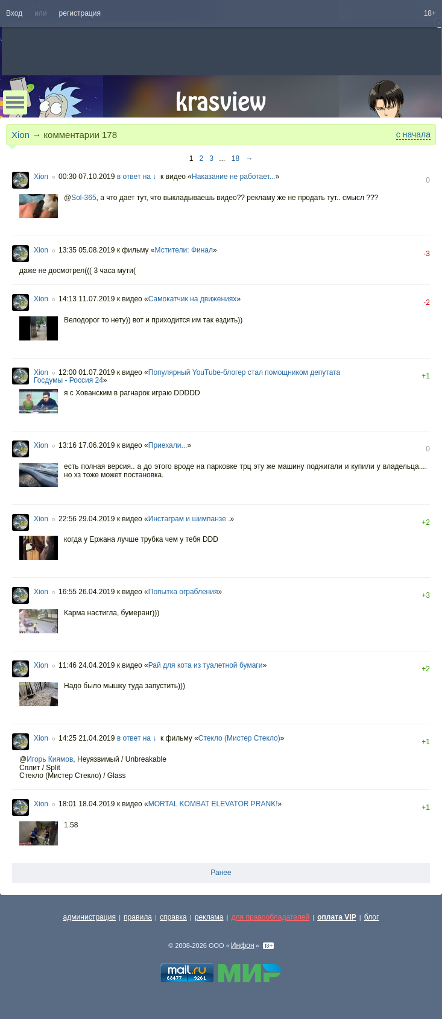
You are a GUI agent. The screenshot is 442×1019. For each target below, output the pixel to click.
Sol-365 (83, 197)
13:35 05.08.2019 (86, 250)
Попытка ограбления (183, 592)
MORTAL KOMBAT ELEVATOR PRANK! (213, 804)
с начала (413, 134)
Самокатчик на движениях (192, 299)
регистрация (80, 13)
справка (173, 917)
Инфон (242, 945)
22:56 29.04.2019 (86, 519)
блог (371, 917)
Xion (20, 135)
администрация (89, 917)
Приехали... (168, 445)
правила (138, 917)
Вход (14, 13)
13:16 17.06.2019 (86, 445)
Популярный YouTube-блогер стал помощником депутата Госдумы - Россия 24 (187, 376)
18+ (430, 13)
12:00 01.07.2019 (86, 372)
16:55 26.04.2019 (86, 592)
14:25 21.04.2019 (86, 738)
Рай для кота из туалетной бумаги (205, 665)
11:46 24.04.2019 (86, 665)
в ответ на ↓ (137, 176)
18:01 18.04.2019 (86, 804)
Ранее (220, 872)
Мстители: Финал (184, 250)
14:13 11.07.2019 (86, 299)
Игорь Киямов (50, 759)
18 (235, 158)
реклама (209, 917)
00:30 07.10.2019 (86, 176)
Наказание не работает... (234, 176)
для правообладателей (270, 917)
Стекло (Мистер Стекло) (239, 738)
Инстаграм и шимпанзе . (189, 519)
